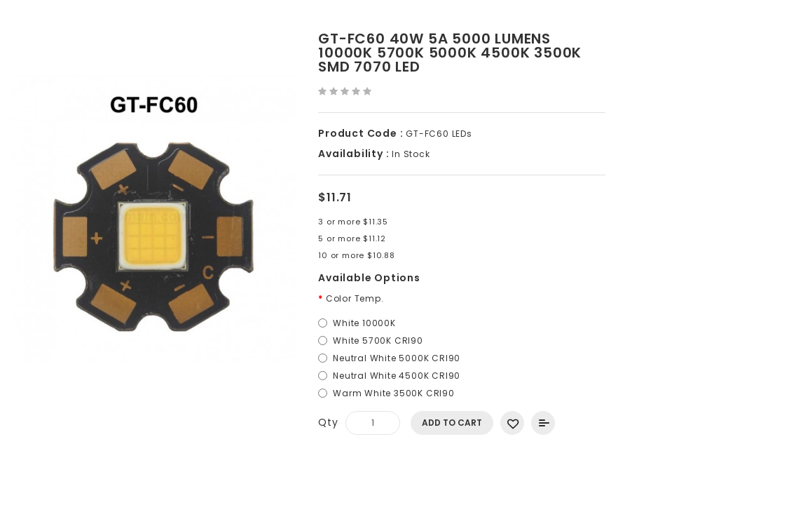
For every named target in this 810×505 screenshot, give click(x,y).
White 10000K (364, 323)
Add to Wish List (512, 423)
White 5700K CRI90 (378, 340)
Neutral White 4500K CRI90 (396, 376)
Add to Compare (543, 423)
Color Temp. (355, 298)
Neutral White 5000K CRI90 (396, 358)
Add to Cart (452, 423)
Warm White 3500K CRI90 (394, 393)
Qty (328, 422)
